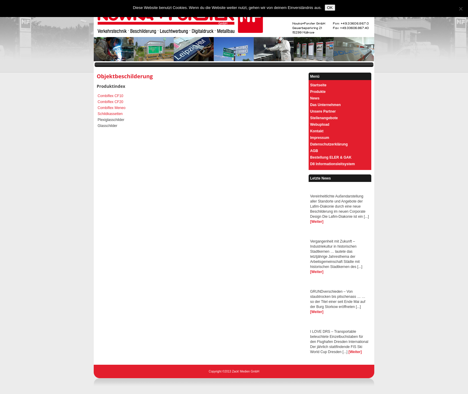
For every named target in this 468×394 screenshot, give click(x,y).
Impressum (319, 138)
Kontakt (317, 131)
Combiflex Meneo (111, 108)
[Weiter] (316, 222)
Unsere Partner (323, 111)
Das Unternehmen (325, 105)
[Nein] (461, 9)
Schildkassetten (110, 114)
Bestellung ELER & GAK (331, 157)
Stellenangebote (324, 118)
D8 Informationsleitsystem (332, 164)
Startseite (318, 85)
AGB (314, 151)
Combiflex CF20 (110, 102)
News (314, 98)
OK (330, 7)
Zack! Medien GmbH (245, 371)
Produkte (318, 92)
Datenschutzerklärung (329, 144)
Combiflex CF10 (110, 96)
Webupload (319, 124)
